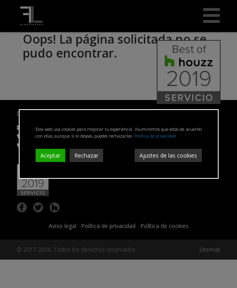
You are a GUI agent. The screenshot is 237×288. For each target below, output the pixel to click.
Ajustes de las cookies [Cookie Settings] (168, 155)
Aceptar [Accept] (50, 155)
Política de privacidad (155, 136)
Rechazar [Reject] (86, 155)
